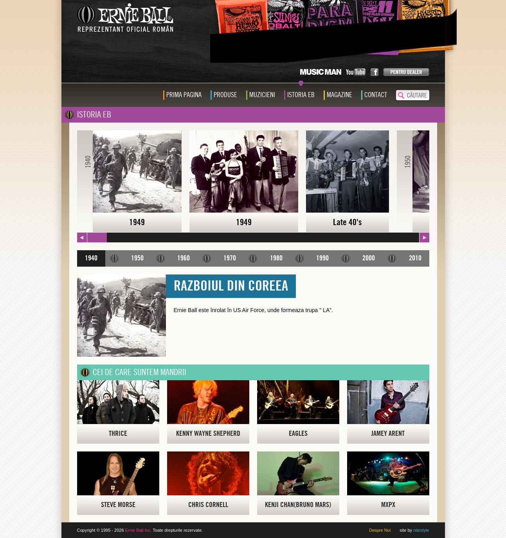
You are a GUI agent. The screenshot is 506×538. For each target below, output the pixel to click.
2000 (368, 258)
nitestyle (421, 530)
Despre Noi (380, 530)
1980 (276, 258)
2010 (415, 258)
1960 (183, 258)
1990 (322, 258)
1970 (229, 258)
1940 (91, 258)
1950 (137, 258)
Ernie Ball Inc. (138, 530)
